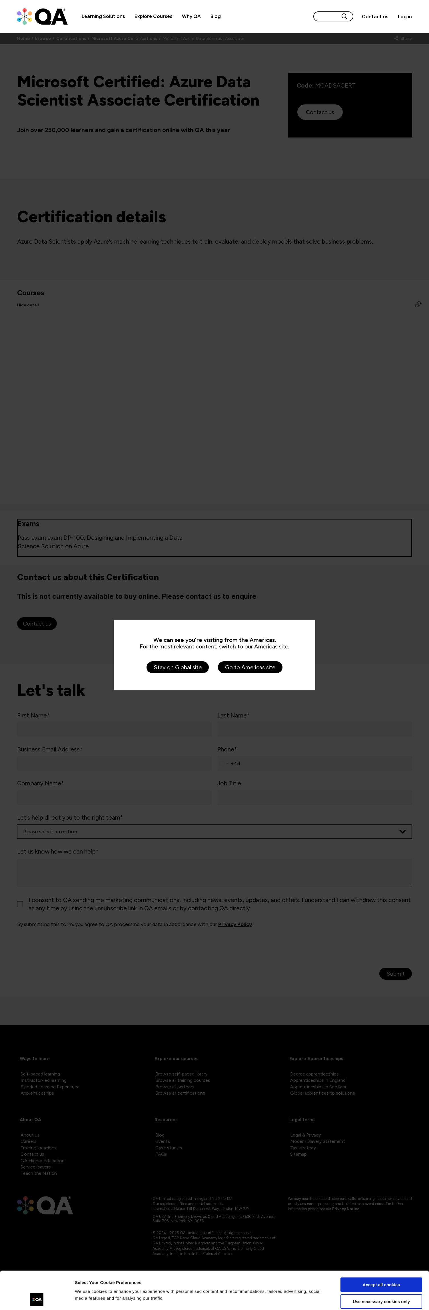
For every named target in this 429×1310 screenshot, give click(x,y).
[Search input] (326, 16)
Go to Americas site (250, 667)
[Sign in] (402, 16)
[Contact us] (375, 16)
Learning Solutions (103, 16)
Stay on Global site (178, 667)
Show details (88, 1298)
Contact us (375, 16)
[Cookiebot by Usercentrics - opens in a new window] (37, 1299)
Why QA (191, 16)
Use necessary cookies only (381, 1265)
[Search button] (344, 16)
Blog (216, 16)
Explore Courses (153, 16)
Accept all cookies (381, 1249)
